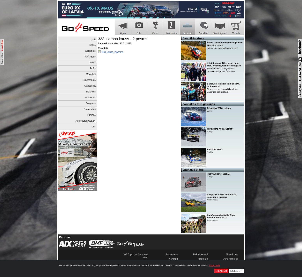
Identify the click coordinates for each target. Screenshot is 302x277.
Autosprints (90, 109)
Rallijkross (90, 56)
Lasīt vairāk (214, 265)
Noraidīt (236, 270)
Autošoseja (90, 85)
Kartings (91, 115)
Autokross (90, 97)
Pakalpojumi (200, 254)
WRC (93, 62)
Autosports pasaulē (86, 120)
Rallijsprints (90, 51)
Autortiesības (230, 258)
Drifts (93, 68)
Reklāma (203, 258)
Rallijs (92, 45)
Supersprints (89, 80)
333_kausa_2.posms (112, 52)
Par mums (172, 254)
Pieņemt (221, 270)
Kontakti (173, 258)
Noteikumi (232, 254)
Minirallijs (91, 74)
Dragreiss (91, 103)
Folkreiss (91, 91)
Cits (94, 126)
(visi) (93, 39)
